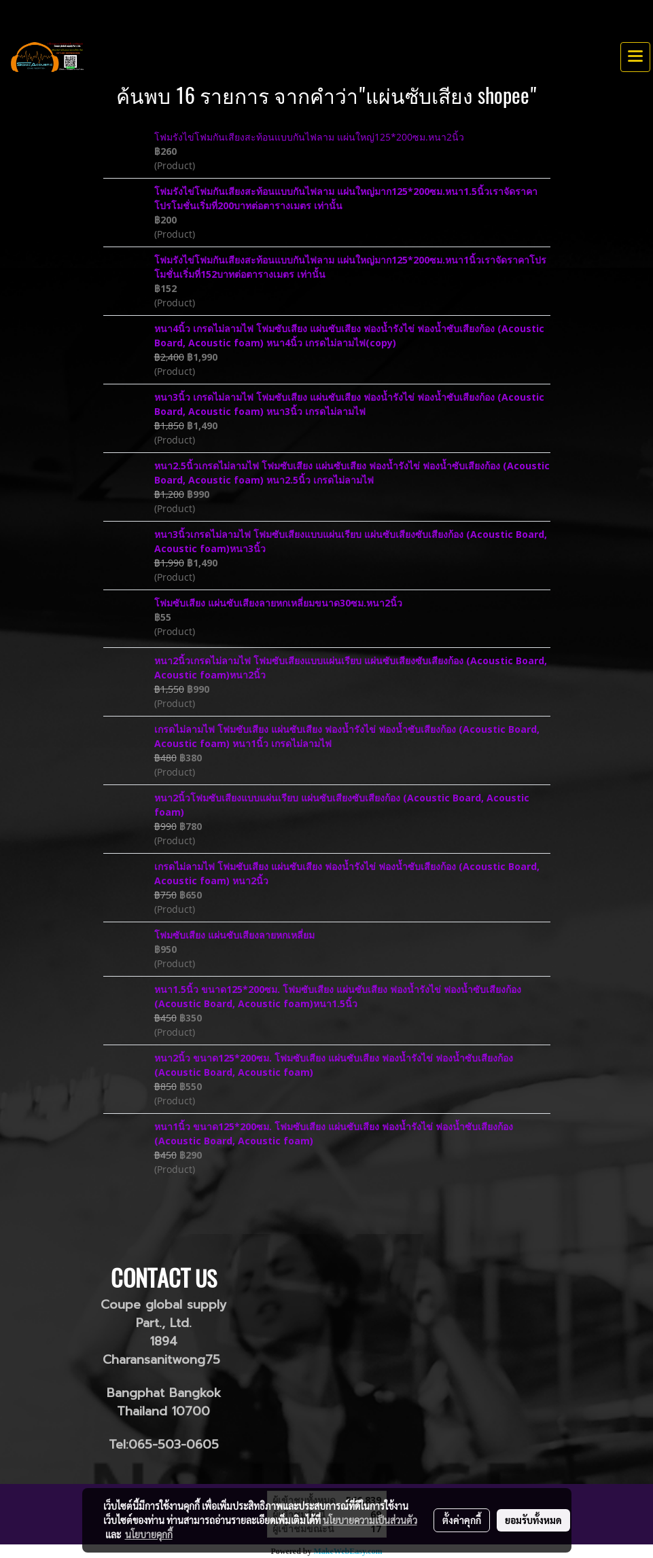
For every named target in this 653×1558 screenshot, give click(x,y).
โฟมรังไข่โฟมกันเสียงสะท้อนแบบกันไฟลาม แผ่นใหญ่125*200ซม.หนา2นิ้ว (309, 136)
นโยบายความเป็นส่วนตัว (370, 1520)
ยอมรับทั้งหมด (533, 1520)
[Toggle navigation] (635, 57)
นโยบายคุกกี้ (149, 1534)
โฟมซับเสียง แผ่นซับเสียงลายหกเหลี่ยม (234, 934)
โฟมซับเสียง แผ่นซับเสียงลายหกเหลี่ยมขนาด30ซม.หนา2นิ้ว (278, 602)
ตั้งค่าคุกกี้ (461, 1520)
